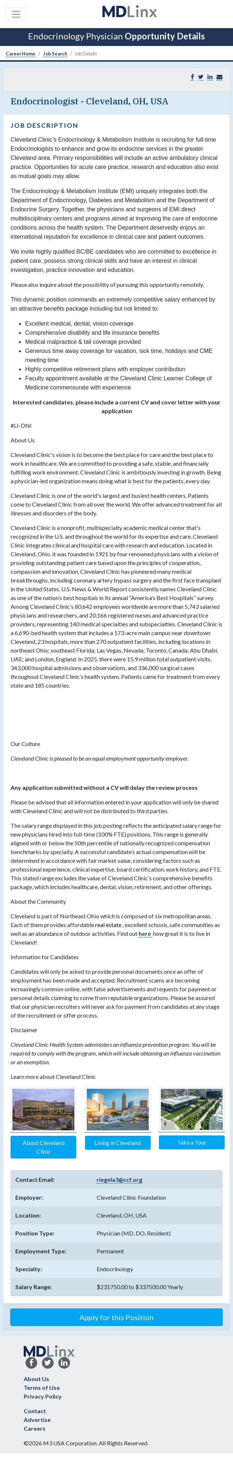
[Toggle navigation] (16, 14)
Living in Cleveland (117, 1142)
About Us (36, 1378)
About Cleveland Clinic (44, 1147)
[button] (219, 77)
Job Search (55, 54)
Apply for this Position (116, 1317)
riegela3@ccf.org (119, 1179)
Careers (35, 1428)
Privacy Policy (43, 1396)
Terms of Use (42, 1387)
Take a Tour (191, 1142)
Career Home (20, 54)
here (145, 933)
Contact (35, 1410)
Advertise (37, 1419)
